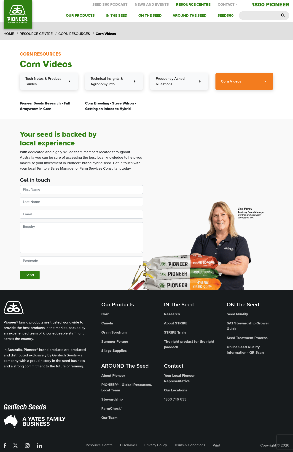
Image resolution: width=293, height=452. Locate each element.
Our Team (109, 417)
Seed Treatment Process (247, 337)
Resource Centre (193, 4)
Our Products (80, 15)
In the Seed (116, 15)
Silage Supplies (114, 350)
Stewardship (112, 399)
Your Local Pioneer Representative (179, 378)
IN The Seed (179, 304)
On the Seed (150, 15)
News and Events (152, 4)
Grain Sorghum (114, 332)
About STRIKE (175, 323)
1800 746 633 (175, 399)
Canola (107, 323)
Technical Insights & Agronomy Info (107, 81)
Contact (226, 4)
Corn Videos (231, 81)
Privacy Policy (155, 445)
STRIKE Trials (175, 332)
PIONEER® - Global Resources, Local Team (126, 387)
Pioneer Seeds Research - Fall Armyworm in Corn (45, 106)
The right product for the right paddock (189, 344)
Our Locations (175, 390)
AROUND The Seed (125, 366)
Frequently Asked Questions (170, 81)
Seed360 (226, 15)
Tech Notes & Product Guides (43, 81)
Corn (105, 314)
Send (30, 275)
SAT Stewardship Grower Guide (248, 326)
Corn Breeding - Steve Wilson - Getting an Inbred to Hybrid (110, 106)
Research (172, 314)
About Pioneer (113, 375)
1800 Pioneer (270, 4)
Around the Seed (190, 15)
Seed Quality (237, 314)
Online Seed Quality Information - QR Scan (245, 349)
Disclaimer (128, 445)
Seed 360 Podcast (109, 4)
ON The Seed (243, 304)
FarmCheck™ (111, 408)
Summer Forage (114, 341)
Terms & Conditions (189, 445)
